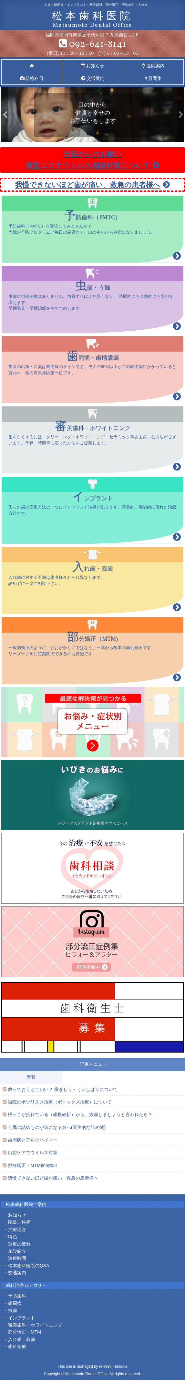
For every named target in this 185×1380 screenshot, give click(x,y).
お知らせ (92, 65)
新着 (31, 1077)
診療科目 (32, 78)
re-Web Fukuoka (113, 1366)
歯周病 (15, 1303)
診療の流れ (19, 1244)
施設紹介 (17, 1251)
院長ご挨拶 (19, 1222)
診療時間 (17, 1258)
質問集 (153, 78)
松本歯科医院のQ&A (28, 1265)
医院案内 (153, 65)
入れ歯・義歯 (21, 1339)
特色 (12, 1236)
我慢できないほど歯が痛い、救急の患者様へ (92, 185)
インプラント (21, 1317)
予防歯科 (17, 1295)
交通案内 (92, 78)
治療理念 (17, 1229)
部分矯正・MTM (24, 1332)
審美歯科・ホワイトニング (35, 1324)
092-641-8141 (92, 44)
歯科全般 (17, 1346)
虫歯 (12, 1310)
